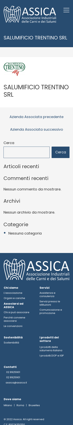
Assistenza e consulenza (47, 294)
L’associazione (13, 293)
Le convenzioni (13, 326)
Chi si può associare (16, 312)
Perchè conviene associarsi (14, 319)
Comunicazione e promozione (51, 311)
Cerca (9, 143)
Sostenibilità (11, 343)
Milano (8, 405)
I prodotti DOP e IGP (52, 356)
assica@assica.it (16, 383)
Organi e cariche (14, 298)
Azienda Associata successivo (36, 129)
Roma (20, 405)
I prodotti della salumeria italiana (51, 348)
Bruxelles (34, 405)
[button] (66, 10)
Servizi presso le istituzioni (50, 303)
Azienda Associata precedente (36, 116)
